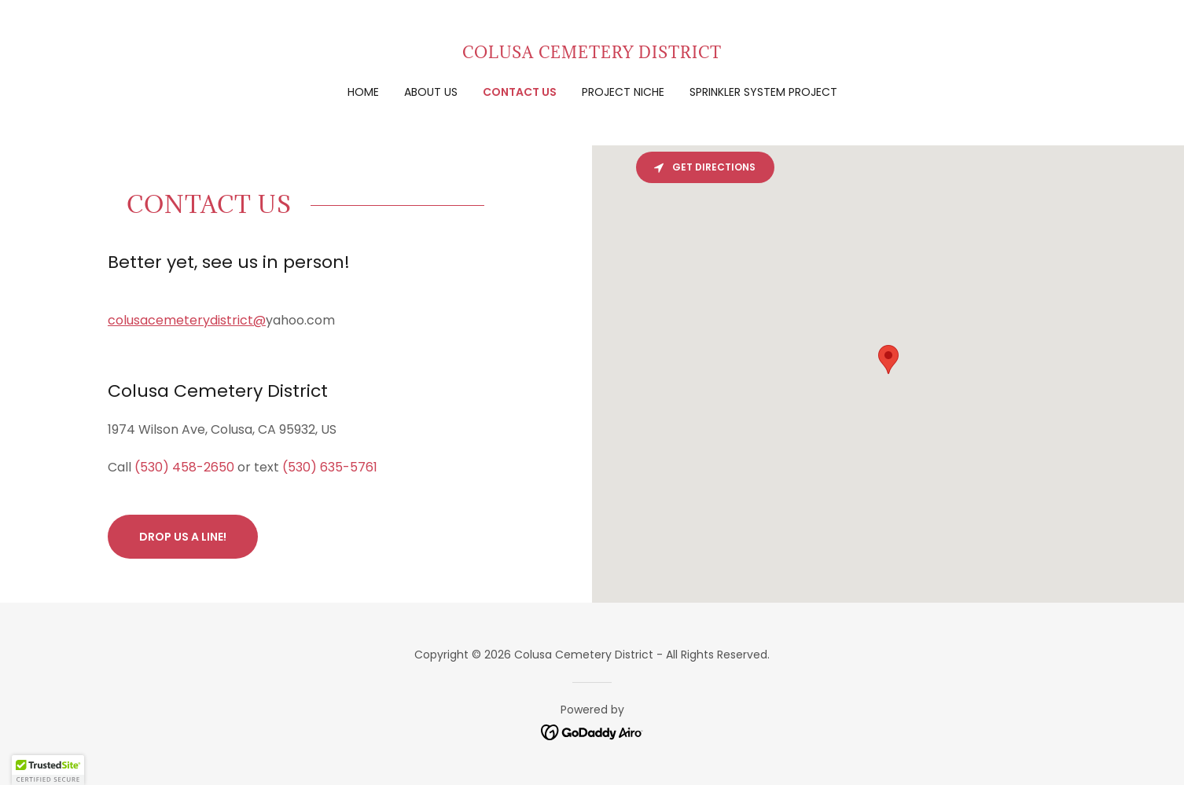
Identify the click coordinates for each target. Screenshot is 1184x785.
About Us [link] (431, 92)
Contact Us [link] (520, 92)
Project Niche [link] (623, 92)
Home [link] (363, 92)
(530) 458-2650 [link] (184, 467)
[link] (592, 54)
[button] (48, 770)
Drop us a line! (182, 537)
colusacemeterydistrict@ (187, 320)
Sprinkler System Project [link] (763, 92)
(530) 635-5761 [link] (329, 467)
